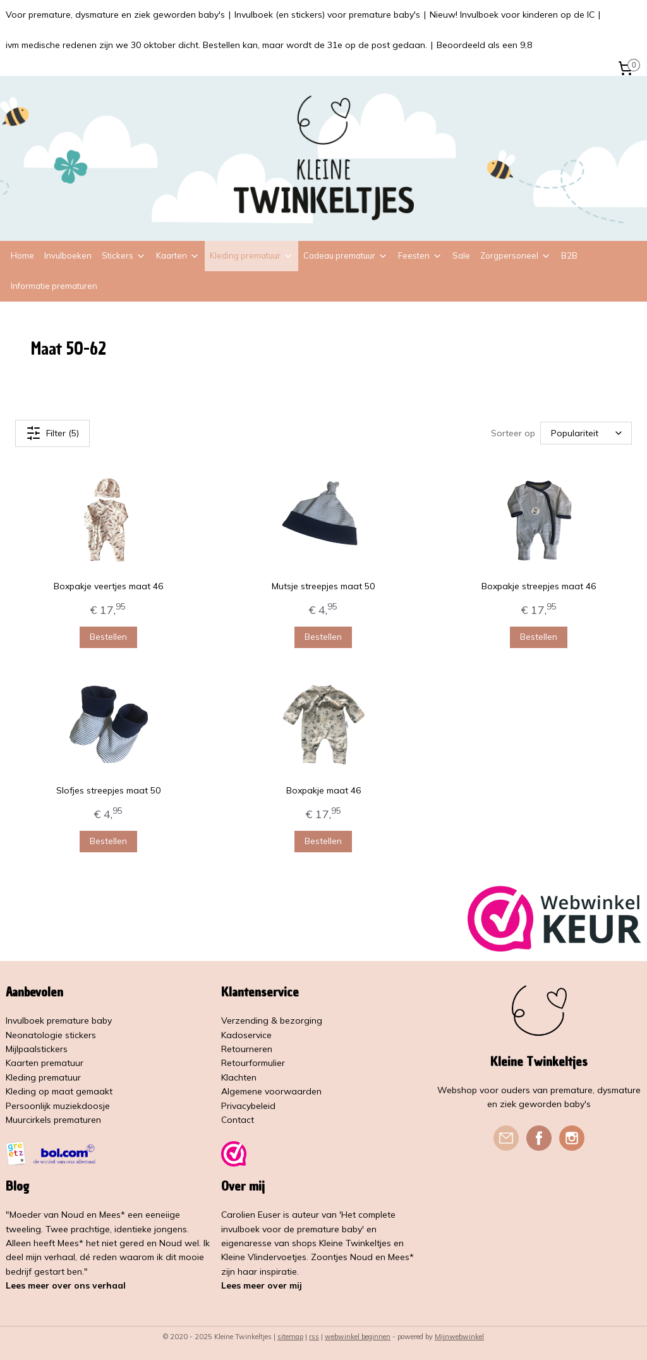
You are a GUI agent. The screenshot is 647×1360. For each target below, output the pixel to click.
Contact (237, 1119)
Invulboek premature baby (59, 1020)
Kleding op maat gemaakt (59, 1091)
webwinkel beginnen (357, 1336)
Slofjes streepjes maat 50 (108, 789)
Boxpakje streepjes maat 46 (538, 585)
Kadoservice (246, 1035)
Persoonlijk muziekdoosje (58, 1106)
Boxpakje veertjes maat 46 (108, 585)
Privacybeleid (248, 1106)
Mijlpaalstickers (37, 1049)
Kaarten (178, 255)
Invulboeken (68, 255)
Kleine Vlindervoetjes (263, 1257)
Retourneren (246, 1049)
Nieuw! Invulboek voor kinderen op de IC (512, 14)
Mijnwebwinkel (459, 1336)
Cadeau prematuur (345, 255)
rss (314, 1336)
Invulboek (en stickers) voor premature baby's (327, 14)
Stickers (124, 255)
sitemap (290, 1336)
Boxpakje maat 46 (323, 789)
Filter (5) (52, 432)
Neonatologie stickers (51, 1035)
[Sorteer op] (586, 433)
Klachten (239, 1077)
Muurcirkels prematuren (53, 1119)
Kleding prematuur (251, 255)
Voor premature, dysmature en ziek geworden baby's (115, 14)
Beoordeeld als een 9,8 (484, 45)
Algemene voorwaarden (271, 1091)
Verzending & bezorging (271, 1020)
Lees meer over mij (261, 1285)
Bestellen (108, 636)
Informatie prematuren (54, 286)
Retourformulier (253, 1063)
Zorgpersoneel (515, 255)
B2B (569, 255)
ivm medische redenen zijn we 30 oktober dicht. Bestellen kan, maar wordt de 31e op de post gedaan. (216, 45)
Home (22, 255)
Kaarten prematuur (44, 1063)
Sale (461, 255)
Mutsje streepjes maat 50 (323, 585)
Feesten (420, 255)
